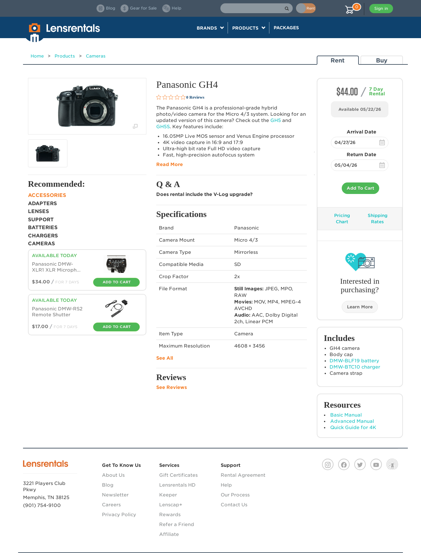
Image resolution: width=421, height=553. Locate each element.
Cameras (96, 56)
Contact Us (234, 504)
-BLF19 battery (354, 360)
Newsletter (115, 494)
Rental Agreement (243, 475)
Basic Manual (346, 415)
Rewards (170, 514)
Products (65, 56)
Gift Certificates (178, 475)
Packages (286, 27)
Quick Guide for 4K (353, 427)
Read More (169, 164)
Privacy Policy (119, 514)
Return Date (361, 154)
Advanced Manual (352, 421)
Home (37, 56)
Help (226, 485)
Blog (107, 485)
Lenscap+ (170, 504)
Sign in (381, 8)
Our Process (235, 494)
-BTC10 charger (355, 367)
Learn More (360, 306)
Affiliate (169, 534)
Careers (111, 504)
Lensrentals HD (177, 485)
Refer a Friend (176, 524)
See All (164, 358)
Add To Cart (360, 188)
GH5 (275, 120)
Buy (381, 60)
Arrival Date (361, 131)
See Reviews (171, 387)
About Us (113, 475)
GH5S (163, 126)
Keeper (168, 494)
